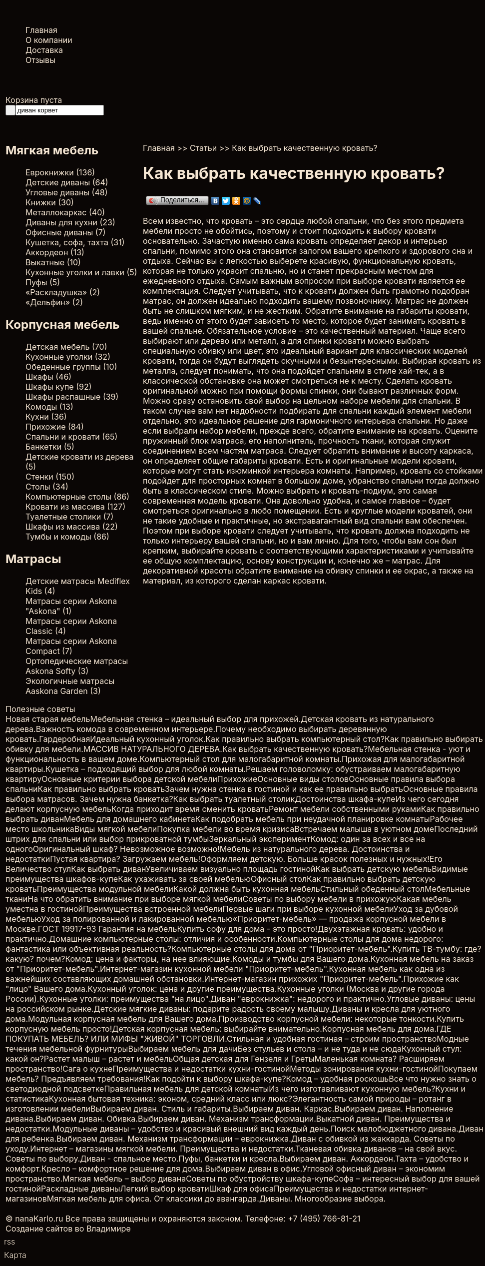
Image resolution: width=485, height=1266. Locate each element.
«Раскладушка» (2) (62, 292)
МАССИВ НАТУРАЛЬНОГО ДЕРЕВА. (152, 749)
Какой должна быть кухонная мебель (246, 889)
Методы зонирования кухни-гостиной (364, 1069)
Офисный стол (279, 879)
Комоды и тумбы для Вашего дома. (301, 959)
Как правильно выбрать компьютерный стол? (295, 739)
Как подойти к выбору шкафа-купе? (215, 1079)
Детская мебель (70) (66, 347)
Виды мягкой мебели (115, 829)
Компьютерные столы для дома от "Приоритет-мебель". (282, 949)
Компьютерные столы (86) (77, 497)
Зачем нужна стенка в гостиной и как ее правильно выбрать (284, 789)
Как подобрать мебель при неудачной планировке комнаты (312, 819)
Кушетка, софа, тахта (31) (75, 242)
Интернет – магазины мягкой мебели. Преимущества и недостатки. (162, 1149)
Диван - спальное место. (129, 1159)
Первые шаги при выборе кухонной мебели (308, 909)
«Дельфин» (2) (54, 302)
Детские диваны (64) (66, 182)
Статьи (203, 148)
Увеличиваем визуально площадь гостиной (231, 869)
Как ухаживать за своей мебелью (184, 879)
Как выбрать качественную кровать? (295, 749)
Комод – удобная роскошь (337, 1079)
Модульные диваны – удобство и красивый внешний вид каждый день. (191, 1129)
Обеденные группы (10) (71, 367)
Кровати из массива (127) (75, 507)
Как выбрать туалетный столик (234, 799)
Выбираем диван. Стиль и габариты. (161, 1109)
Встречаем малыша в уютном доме (364, 829)
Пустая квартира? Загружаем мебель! (125, 859)
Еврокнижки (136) (60, 172)
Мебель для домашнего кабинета (129, 819)
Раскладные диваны (80, 1189)
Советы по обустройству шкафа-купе (259, 1179)
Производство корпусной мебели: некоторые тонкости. (328, 1019)
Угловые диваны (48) (66, 192)
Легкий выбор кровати (164, 1189)
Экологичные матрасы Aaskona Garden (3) (69, 686)
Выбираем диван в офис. (253, 1169)
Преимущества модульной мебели (105, 889)
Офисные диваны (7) (65, 232)
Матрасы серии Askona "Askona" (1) (71, 606)
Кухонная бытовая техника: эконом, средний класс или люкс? (170, 1099)
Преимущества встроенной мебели (153, 909)
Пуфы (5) (42, 282)
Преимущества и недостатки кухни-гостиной (201, 1069)
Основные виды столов (303, 779)
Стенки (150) (49, 477)
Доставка (44, 50)
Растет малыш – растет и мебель (108, 1059)
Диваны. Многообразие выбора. (322, 1199)
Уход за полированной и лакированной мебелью (136, 919)
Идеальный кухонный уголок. (147, 739)
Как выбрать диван (108, 869)
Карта (15, 1255)
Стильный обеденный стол (372, 889)
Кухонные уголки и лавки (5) (81, 272)
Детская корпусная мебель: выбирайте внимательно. (217, 1029)
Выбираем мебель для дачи (182, 1049)
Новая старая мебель (47, 719)
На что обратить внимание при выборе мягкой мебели (134, 899)
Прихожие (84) (54, 427)
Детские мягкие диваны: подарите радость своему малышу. (213, 1009)
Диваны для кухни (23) (70, 222)
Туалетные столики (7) (69, 517)
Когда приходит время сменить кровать (190, 809)
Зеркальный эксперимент (259, 839)
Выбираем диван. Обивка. (86, 1119)
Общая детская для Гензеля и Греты (244, 1059)
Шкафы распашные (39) (71, 397)
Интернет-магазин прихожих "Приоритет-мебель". (304, 979)
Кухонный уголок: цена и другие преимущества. (182, 989)
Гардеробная (64, 739)
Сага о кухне (87, 1069)
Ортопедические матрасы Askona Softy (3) (76, 666)
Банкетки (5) (49, 447)
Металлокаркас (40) (65, 212)
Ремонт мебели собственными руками (345, 809)
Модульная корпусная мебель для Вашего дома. (123, 1019)
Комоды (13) (49, 407)
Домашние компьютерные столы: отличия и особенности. (163, 939)
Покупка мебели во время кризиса (225, 829)
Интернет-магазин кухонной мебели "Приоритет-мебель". (214, 969)
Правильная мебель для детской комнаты (186, 1089)
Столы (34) (46, 487)
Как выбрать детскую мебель (374, 869)
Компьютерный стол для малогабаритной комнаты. (241, 759)
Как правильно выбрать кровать (101, 789)
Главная (41, 30)
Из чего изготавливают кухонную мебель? (352, 1089)
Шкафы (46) (48, 377)
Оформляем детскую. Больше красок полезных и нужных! (315, 859)
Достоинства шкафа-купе (345, 799)
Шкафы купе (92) (58, 387)
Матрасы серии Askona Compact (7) (71, 646)
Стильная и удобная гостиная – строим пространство (332, 1039)
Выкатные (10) (53, 262)
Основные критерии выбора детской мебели (129, 779)
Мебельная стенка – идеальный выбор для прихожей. (195, 719)
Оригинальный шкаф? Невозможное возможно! (126, 849)
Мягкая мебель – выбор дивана (124, 1179)
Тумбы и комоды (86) (67, 537)
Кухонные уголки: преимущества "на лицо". (124, 999)
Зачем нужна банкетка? (126, 799)
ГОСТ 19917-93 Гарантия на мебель (107, 929)
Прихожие (237, 779)
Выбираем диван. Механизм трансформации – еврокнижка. (173, 1139)
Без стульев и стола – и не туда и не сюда (320, 1049)
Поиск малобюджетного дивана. (395, 1129)
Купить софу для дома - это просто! (247, 929)
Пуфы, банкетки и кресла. (228, 1159)
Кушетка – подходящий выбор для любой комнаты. (145, 769)
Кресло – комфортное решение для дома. (123, 1169)
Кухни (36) (46, 417)
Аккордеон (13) (54, 252)
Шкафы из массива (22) (71, 527)
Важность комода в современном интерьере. (125, 729)
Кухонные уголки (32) (67, 357)
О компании (48, 40)
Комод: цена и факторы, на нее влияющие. (148, 959)
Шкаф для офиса (241, 1189)
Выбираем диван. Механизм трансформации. (227, 1119)
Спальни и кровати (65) (71, 437)
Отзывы (40, 60)
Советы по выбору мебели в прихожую (320, 899)
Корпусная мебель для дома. (379, 1029)
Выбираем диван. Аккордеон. (338, 1159)
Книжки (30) (49, 202)
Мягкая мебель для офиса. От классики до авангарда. (153, 1199)
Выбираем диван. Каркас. (283, 1109)
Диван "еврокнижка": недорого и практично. (298, 999)
